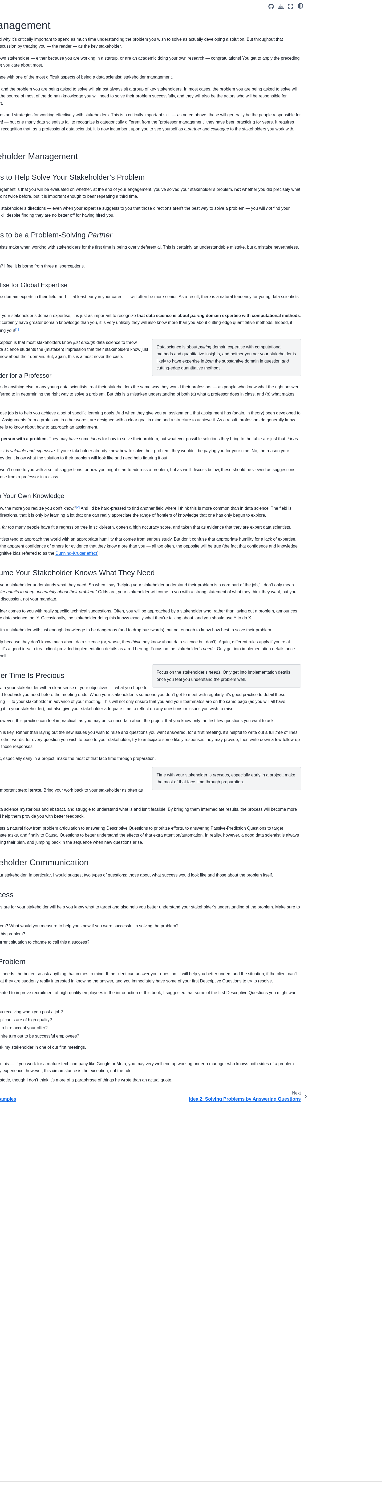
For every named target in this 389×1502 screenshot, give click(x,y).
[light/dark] (300, 5)
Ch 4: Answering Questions (37, 199)
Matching (21, 456)
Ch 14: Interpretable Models (37, 322)
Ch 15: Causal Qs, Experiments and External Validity (44, 334)
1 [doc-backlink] (93, 1420)
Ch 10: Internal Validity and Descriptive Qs (37, 266)
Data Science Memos (32, 385)
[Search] (44, 82)
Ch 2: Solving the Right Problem (41, 162)
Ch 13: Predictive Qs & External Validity (41, 311)
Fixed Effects (25, 447)
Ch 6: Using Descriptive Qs (37, 216)
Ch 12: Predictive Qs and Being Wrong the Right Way (40, 296)
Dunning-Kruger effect (145, 744)
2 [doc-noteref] (240, 663)
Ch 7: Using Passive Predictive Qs (43, 224)
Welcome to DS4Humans (35, 95)
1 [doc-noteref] (100, 415)
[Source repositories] (271, 6)
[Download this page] (281, 6)
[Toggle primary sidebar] (91, 6)
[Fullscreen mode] (290, 6)
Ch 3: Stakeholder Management (42, 170)
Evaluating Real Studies (34, 430)
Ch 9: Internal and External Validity (43, 255)
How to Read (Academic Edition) (41, 376)
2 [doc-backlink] (93, 1443)
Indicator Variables (29, 439)
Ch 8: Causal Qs (28, 233)
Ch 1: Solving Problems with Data (42, 140)
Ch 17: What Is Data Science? (39, 368)
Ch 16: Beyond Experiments (38, 346)
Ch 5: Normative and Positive (38, 207)
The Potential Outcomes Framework (44, 422)
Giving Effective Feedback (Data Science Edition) (41, 396)
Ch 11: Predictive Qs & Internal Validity (40, 281)
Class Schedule (27, 117)
